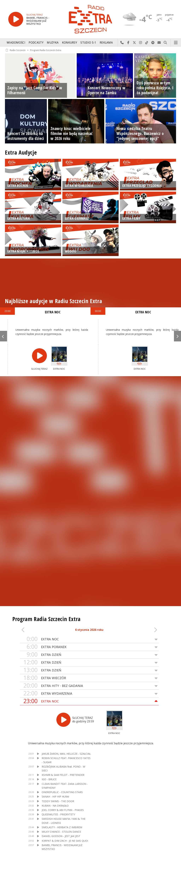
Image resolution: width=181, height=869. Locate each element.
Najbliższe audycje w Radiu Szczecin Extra (53, 301)
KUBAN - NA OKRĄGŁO (55, 805)
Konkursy (69, 42)
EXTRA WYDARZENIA (89, 693)
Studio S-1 (88, 42)
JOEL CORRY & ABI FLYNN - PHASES (63, 810)
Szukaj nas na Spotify (153, 43)
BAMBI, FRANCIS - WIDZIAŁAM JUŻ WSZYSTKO (62, 847)
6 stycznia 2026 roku (89, 630)
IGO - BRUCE (49, 779)
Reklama (106, 42)
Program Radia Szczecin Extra (45, 50)
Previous (3, 336)
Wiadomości (16, 42)
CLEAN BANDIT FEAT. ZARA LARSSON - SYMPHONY (65, 785)
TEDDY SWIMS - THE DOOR (58, 801)
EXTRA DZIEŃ (89, 654)
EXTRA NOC (89, 639)
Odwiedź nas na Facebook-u (128, 43)
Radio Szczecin (15, 50)
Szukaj (165, 43)
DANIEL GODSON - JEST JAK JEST (61, 836)
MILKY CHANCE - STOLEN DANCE (61, 831)
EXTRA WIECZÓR (89, 678)
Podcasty (36, 42)
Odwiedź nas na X (134, 43)
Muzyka (53, 42)
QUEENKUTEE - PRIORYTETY (58, 814)
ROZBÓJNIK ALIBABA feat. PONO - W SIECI (63, 768)
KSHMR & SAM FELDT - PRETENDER (63, 775)
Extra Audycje (21, 152)
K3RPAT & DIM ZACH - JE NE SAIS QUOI (65, 840)
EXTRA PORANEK (89, 647)
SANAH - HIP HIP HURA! (55, 796)
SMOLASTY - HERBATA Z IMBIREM (62, 827)
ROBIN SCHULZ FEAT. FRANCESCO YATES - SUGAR (66, 760)
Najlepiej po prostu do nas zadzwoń (122, 43)
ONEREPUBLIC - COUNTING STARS (62, 792)
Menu (176, 43)
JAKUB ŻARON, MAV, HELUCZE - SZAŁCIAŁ (66, 753)
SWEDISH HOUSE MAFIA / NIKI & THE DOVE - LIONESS (63, 820)
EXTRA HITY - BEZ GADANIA (89, 686)
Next (177, 336)
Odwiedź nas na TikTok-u (147, 43)
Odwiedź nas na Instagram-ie (141, 43)
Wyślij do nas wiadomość (159, 43)
